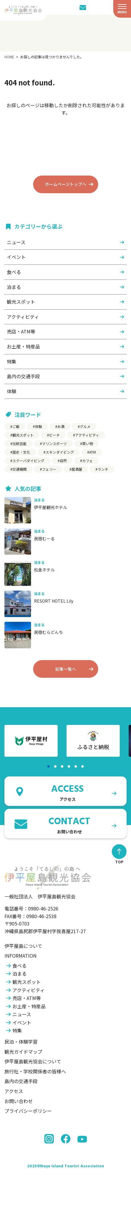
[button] (48, 766)
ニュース (16, 242)
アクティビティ (23, 316)
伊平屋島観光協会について (32, 1061)
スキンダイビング (60, 451)
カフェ (87, 460)
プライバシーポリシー (28, 1110)
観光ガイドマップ (23, 1051)
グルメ (85, 426)
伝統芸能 (19, 443)
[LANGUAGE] (94, 7)
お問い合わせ (18, 1101)
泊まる (14, 286)
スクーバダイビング (28, 460)
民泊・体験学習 (21, 1041)
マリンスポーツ (54, 443)
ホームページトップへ (65, 184)
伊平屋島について (23, 945)
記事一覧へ (65, 669)
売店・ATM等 (21, 331)
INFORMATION (20, 955)
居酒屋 (77, 469)
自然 (63, 460)
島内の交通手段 (23, 376)
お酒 (60, 426)
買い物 (87, 443)
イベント (16, 256)
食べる (14, 271)
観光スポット (21, 301)
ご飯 (16, 426)
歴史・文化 (21, 451)
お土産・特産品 (23, 346)
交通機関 (19, 469)
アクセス (13, 1091)
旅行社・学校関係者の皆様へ (35, 1071)
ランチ (103, 469)
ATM (92, 451)
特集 (11, 361)
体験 (11, 391)
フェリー (49, 469)
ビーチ (54, 434)
